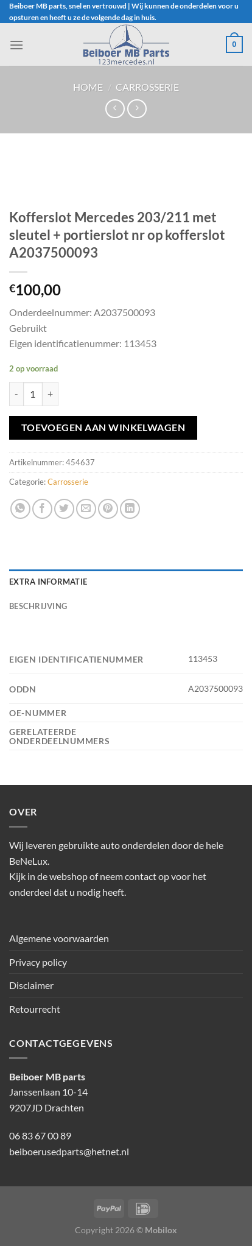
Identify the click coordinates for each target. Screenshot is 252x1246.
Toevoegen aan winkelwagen (103, 427)
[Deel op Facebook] (42, 509)
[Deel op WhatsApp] (20, 509)
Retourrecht (34, 1009)
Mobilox (161, 1230)
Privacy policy (38, 962)
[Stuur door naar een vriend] (86, 509)
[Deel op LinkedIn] (130, 509)
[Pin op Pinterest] (108, 509)
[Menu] (16, 45)
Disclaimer (31, 985)
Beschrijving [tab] (38, 606)
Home (88, 87)
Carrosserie (147, 87)
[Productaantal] (33, 394)
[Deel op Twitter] (64, 509)
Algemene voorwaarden (59, 938)
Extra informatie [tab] (48, 581)
